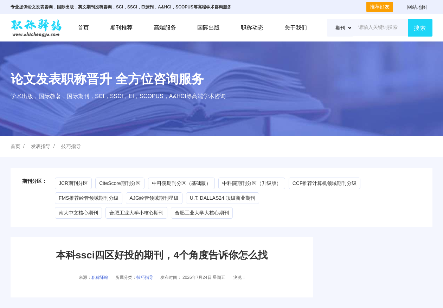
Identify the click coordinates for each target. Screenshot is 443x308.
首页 (83, 28)
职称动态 (252, 28)
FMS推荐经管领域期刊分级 (88, 198)
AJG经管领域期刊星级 (154, 198)
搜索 (420, 28)
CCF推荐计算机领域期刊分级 (325, 183)
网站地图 (417, 7)
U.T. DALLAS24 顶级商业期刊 (222, 198)
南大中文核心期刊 (78, 213)
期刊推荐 (121, 28)
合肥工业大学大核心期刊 (202, 213)
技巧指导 (71, 146)
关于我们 (295, 28)
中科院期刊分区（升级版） (251, 183)
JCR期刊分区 (73, 183)
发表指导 (41, 146)
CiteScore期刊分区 (119, 183)
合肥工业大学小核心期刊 (136, 213)
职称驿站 (99, 277)
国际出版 (208, 28)
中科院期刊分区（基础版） (181, 183)
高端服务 (165, 28)
